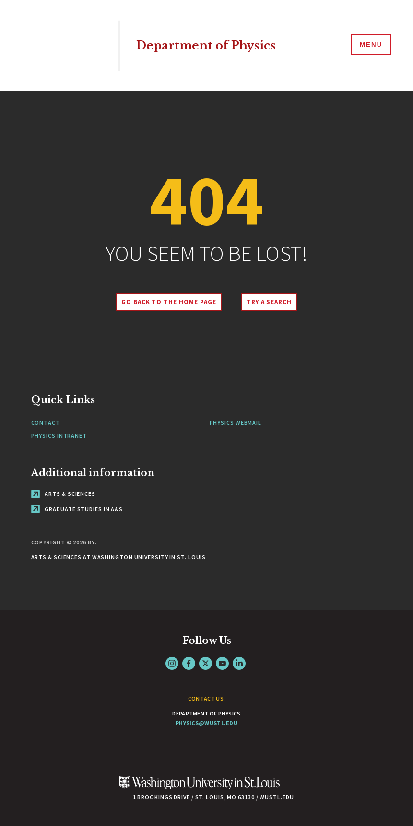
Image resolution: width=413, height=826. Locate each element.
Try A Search (270, 302)
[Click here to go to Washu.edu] (199, 787)
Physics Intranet (59, 435)
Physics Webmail (236, 422)
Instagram (172, 663)
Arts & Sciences (63, 493)
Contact (45, 422)
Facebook (188, 663)
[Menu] (369, 45)
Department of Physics (209, 45)
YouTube (222, 663)
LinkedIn (239, 663)
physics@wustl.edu (206, 723)
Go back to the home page (167, 302)
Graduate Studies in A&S (77, 509)
